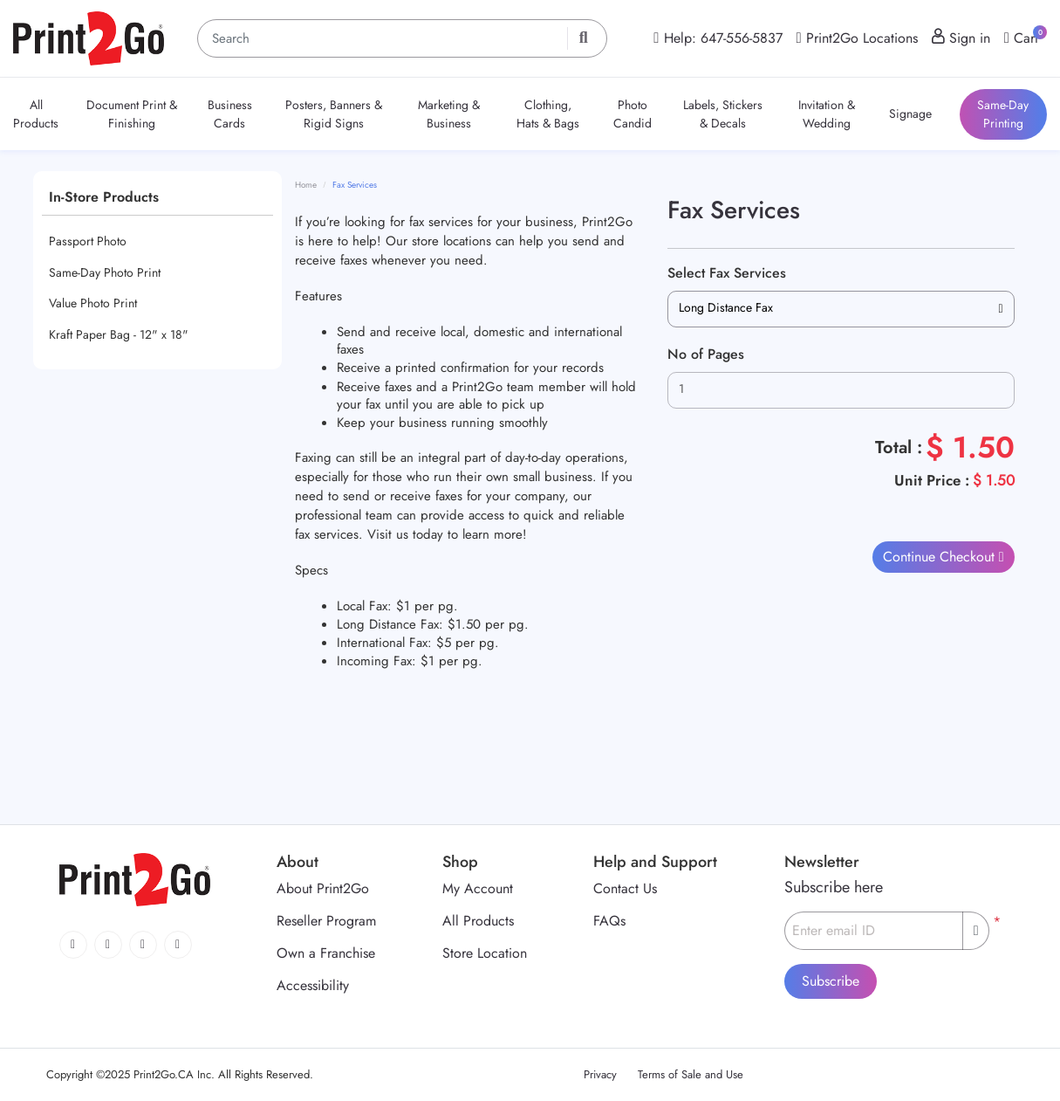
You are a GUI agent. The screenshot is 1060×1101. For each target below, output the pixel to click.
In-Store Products (104, 197)
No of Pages (705, 354)
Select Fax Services (726, 273)
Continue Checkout (941, 557)
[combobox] (841, 309)
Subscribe (830, 981)
